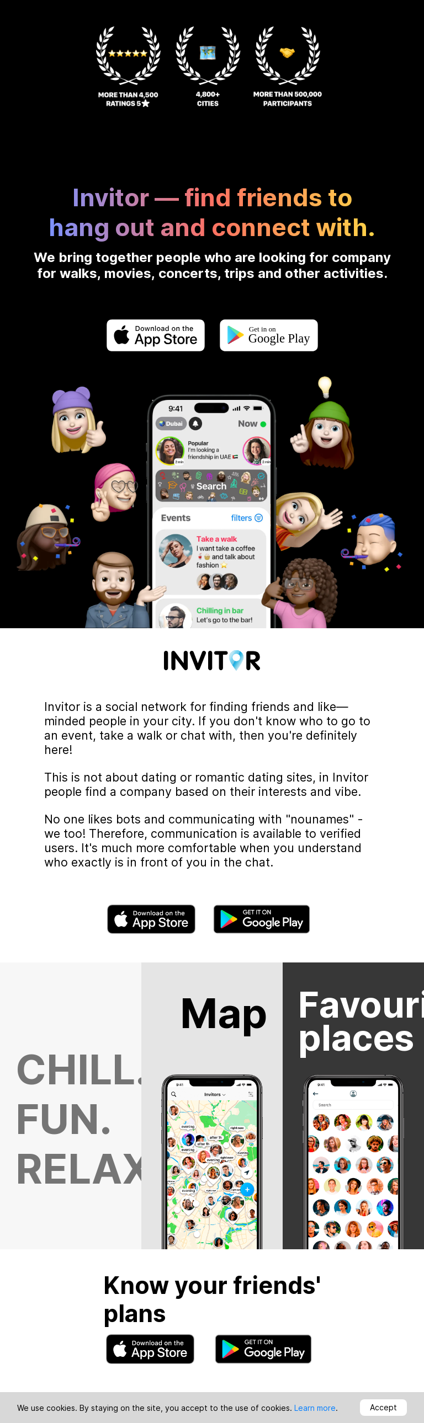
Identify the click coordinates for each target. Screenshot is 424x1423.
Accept (383, 1407)
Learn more (315, 1408)
